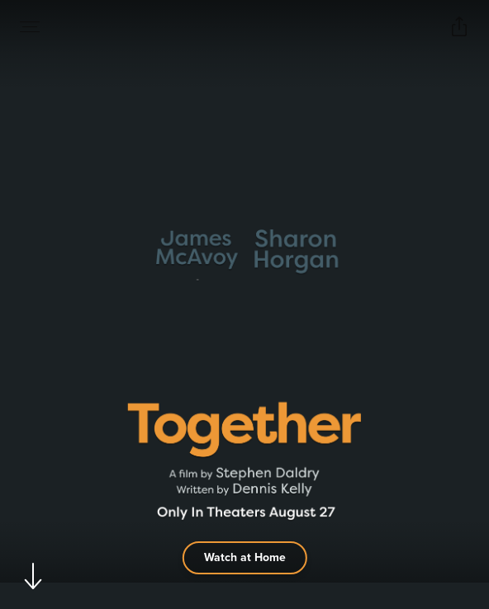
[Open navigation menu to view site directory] (30, 26)
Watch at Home (245, 557)
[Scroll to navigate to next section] (33, 575)
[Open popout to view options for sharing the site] (459, 26)
